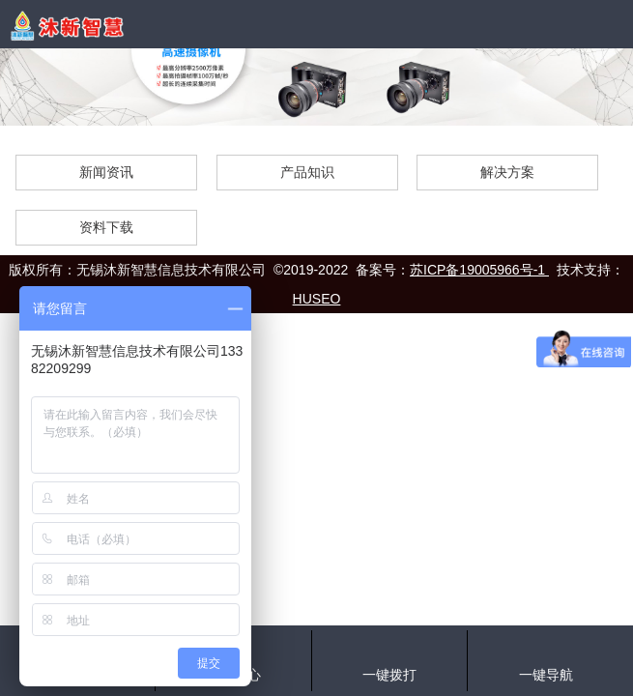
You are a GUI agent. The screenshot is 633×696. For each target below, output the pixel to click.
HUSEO (317, 298)
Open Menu (609, 24)
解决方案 (507, 172)
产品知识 (307, 172)
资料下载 (106, 227)
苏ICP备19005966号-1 (479, 269)
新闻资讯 (106, 172)
